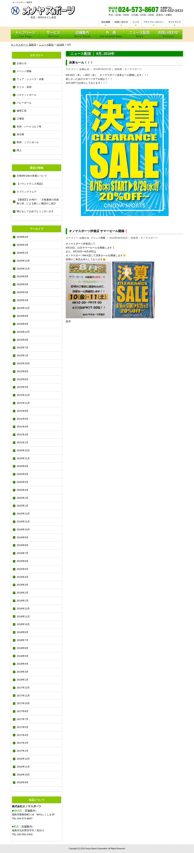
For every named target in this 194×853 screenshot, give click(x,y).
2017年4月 (22, 735)
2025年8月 (22, 276)
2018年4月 (22, 663)
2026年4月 (22, 236)
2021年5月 (22, 418)
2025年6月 (22, 284)
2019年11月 (23, 521)
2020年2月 (22, 497)
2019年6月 (22, 561)
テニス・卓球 (24, 87)
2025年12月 (23, 260)
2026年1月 (22, 252)
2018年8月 (22, 632)
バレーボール (24, 102)
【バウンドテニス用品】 (30, 183)
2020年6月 (22, 474)
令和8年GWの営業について (32, 175)
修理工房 (22, 110)
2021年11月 (23, 403)
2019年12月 (23, 513)
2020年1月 (22, 505)
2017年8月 (22, 711)
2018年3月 (22, 671)
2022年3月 (22, 387)
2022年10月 (23, 363)
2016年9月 (22, 782)
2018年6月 (22, 648)
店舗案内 (30, 810)
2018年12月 (23, 608)
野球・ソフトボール (28, 142)
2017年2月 (22, 742)
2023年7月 (22, 347)
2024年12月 (23, 308)
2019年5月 (22, 569)
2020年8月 (22, 466)
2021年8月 (22, 410)
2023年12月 (23, 331)
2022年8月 (22, 371)
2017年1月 (22, 750)
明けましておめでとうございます (35, 211)
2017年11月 (23, 695)
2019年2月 (22, 592)
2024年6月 (22, 323)
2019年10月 (23, 529)
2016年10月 (23, 774)
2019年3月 (22, 584)
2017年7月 (22, 719)
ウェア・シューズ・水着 (30, 79)
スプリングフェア (26, 191)
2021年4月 (22, 426)
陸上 (19, 150)
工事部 (20, 118)
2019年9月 (22, 537)
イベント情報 (24, 71)
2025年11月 (23, 268)
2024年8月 (22, 316)
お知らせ (22, 63)
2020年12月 (23, 450)
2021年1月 (22, 442)
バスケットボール (26, 94)
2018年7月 (22, 640)
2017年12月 (23, 687)
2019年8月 (22, 545)
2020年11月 (23, 458)
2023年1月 (22, 355)
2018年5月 (22, 656)
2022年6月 (22, 379)
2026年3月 (22, 244)
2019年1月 (22, 600)
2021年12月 (23, 395)
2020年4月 (22, 490)
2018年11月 (23, 616)
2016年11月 (23, 766)
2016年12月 (23, 758)
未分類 (20, 134)
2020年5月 (22, 482)
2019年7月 (22, 553)
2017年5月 (22, 727)
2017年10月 (23, 703)
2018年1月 (22, 679)
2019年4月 (22, 577)
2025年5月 (22, 292)
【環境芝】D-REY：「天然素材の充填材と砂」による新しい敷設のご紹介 (38, 201)
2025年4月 (22, 300)
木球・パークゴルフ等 (29, 126)
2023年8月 (22, 339)
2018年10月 (23, 624)
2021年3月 (22, 434)
